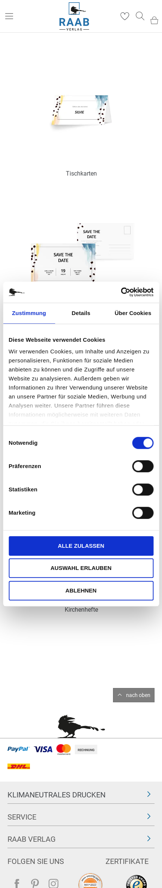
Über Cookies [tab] (133, 313)
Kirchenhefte (81, 609)
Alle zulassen (81, 545)
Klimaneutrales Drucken (56, 794)
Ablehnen (81, 590)
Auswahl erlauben (81, 568)
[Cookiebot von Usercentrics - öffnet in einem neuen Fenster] (120, 292)
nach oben (138, 695)
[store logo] (74, 16)
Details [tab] (81, 313)
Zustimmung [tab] (29, 313)
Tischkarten (81, 173)
